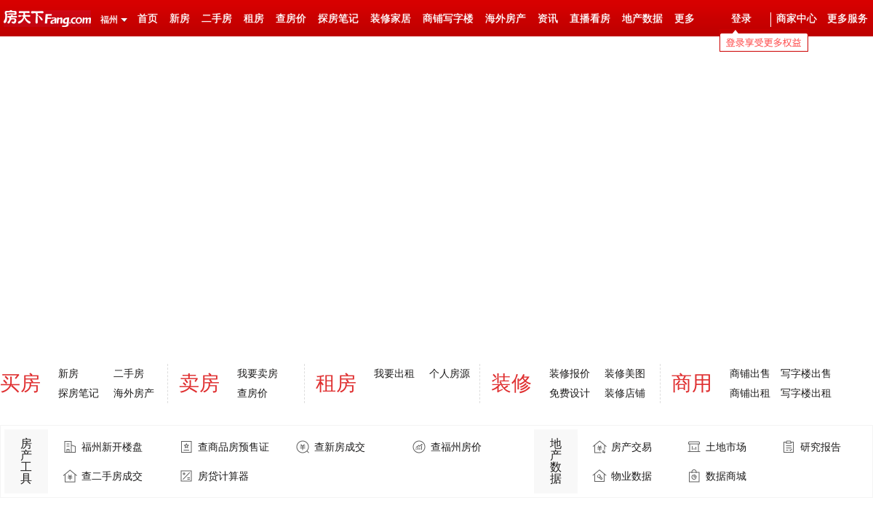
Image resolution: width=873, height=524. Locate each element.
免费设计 (569, 393)
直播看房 (590, 18)
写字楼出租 (806, 393)
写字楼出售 (806, 373)
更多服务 (847, 18)
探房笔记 (338, 18)
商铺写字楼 (448, 18)
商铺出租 (750, 393)
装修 (511, 383)
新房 (180, 18)
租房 (254, 18)
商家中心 (796, 18)
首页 (147, 18)
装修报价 (569, 373)
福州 (109, 20)
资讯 (548, 18)
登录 (741, 18)
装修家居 (390, 18)
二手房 (217, 18)
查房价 (291, 18)
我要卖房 (257, 373)
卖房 (199, 383)
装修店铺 (625, 393)
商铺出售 (750, 373)
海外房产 (505, 18)
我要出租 (394, 373)
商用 (691, 383)
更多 (684, 18)
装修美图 (625, 373)
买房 (20, 383)
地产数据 (642, 18)
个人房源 (449, 373)
